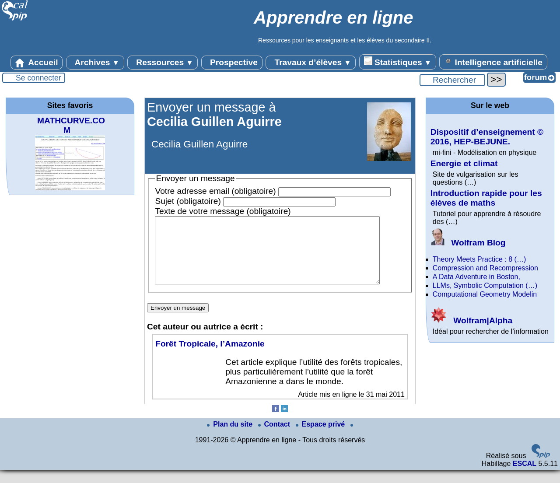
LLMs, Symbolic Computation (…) (485, 285)
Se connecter (38, 78)
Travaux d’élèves (310, 62)
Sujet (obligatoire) (187, 201)
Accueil (36, 62)
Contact (275, 437)
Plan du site (230, 437)
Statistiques (397, 61)
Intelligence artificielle (493, 61)
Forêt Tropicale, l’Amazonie (210, 356)
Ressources (162, 62)
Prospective (232, 62)
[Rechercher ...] (452, 80)
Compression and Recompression (485, 268)
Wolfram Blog (468, 242)
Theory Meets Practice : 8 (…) (479, 259)
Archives (95, 62)
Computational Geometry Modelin (485, 294)
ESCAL (524, 476)
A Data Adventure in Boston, (476, 276)
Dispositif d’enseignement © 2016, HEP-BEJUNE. (486, 136)
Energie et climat (464, 163)
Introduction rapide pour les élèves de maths (486, 198)
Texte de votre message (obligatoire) (222, 211)
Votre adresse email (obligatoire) (215, 191)
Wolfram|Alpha (471, 320)
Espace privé (321, 437)
